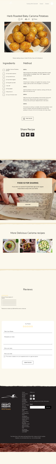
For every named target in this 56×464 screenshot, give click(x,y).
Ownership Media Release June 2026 (25, 430)
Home (23, 392)
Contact (47, 3)
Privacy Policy (25, 411)
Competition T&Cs (25, 410)
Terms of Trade (25, 405)
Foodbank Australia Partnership (24, 401)
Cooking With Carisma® (32, 3)
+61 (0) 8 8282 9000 (24, 438)
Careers (41, 3)
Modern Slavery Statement (25, 419)
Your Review (28, 323)
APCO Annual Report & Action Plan (25, 426)
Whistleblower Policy (25, 414)
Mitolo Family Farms (8, 3)
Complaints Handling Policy (25, 417)
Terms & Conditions (24, 407)
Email (19, 204)
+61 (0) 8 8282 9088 (36, 438)
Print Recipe (29, 125)
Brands (23, 396)
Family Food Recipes (25, 394)
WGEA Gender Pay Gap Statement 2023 (25, 423)
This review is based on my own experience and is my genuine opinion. (22, 356)
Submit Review (28, 362)
